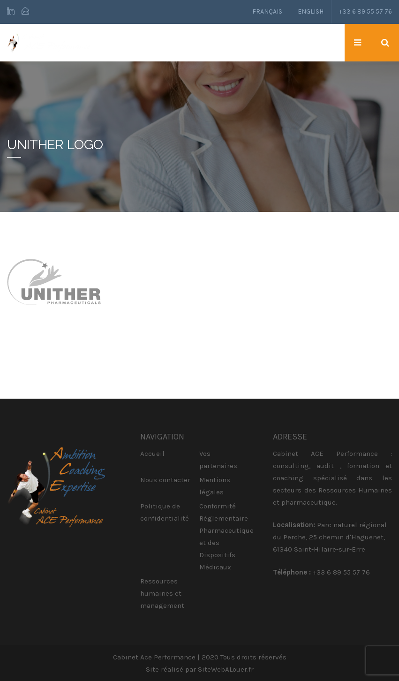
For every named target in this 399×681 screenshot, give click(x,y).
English (311, 11)
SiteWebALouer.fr (226, 669)
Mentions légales (214, 486)
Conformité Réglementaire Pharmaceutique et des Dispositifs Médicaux (226, 536)
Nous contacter (165, 480)
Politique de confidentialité (164, 512)
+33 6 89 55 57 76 (365, 11)
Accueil (152, 453)
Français (267, 11)
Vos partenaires (218, 459)
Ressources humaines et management (162, 593)
